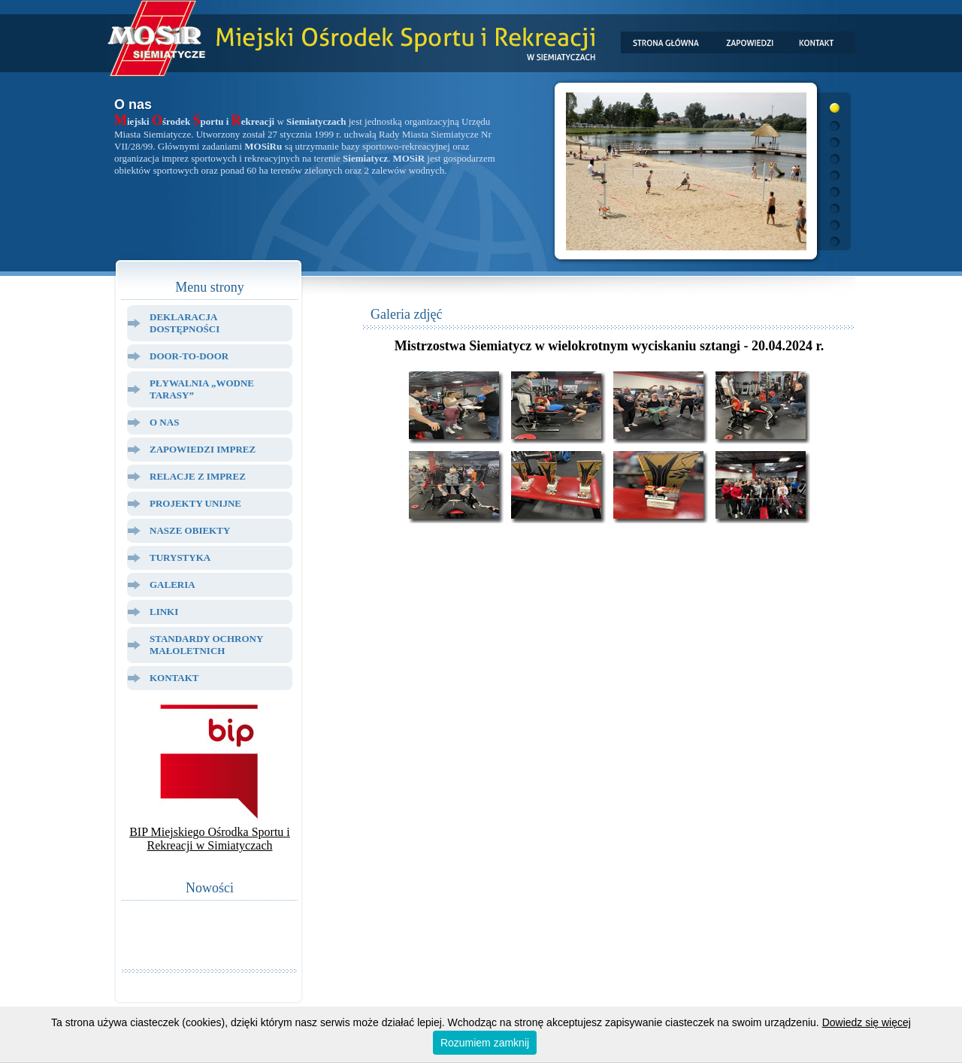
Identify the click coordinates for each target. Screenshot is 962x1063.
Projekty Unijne (195, 503)
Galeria (172, 584)
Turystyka (180, 557)
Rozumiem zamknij (484, 1043)
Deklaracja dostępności (184, 323)
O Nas (164, 422)
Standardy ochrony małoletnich (206, 644)
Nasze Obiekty (190, 530)
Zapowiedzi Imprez (203, 449)
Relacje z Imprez (198, 476)
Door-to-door (189, 356)
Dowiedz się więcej (866, 1022)
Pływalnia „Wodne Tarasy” (202, 389)
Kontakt (174, 677)
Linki (164, 611)
